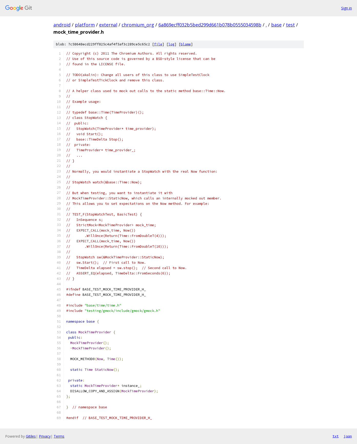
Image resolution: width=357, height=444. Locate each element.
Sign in (346, 8)
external (108, 25)
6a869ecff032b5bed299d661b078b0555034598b (209, 25)
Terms (59, 436)
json (348, 436)
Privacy (45, 436)
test (290, 25)
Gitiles (31, 436)
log (171, 44)
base (276, 25)
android (62, 25)
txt (335, 436)
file (158, 44)
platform (85, 25)
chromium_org (138, 25)
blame (186, 44)
